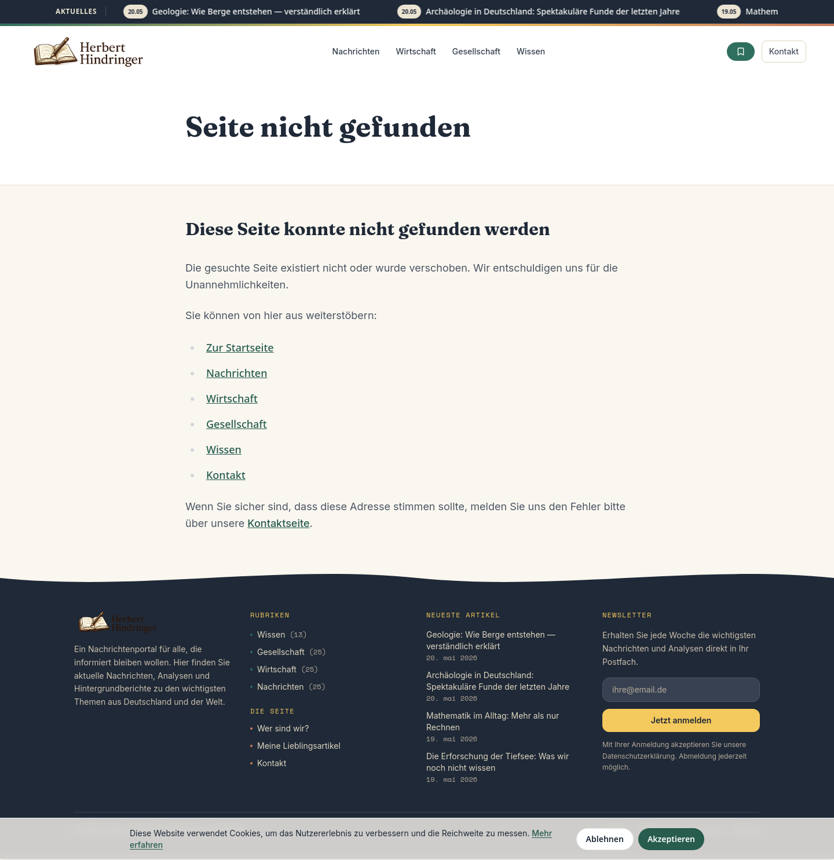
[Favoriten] (741, 51)
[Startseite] (89, 51)
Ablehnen (605, 838)
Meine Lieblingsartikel (295, 747)
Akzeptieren (671, 838)
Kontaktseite (278, 524)
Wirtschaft (416, 51)
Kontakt (784, 51)
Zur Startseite (240, 349)
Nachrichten (356, 51)
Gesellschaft (476, 51)
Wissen (531, 51)
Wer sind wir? (279, 729)
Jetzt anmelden (681, 721)
